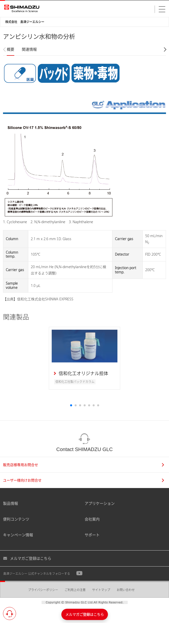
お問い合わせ (126, 590)
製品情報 (10, 503)
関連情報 (29, 49)
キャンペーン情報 (18, 534)
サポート (92, 534)
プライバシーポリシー (43, 590)
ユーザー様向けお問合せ (83, 480)
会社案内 (92, 519)
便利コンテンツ (16, 519)
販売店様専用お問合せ (83, 464)
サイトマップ (101, 590)
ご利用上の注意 (75, 590)
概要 (10, 49)
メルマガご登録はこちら (27, 558)
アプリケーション (100, 503)
